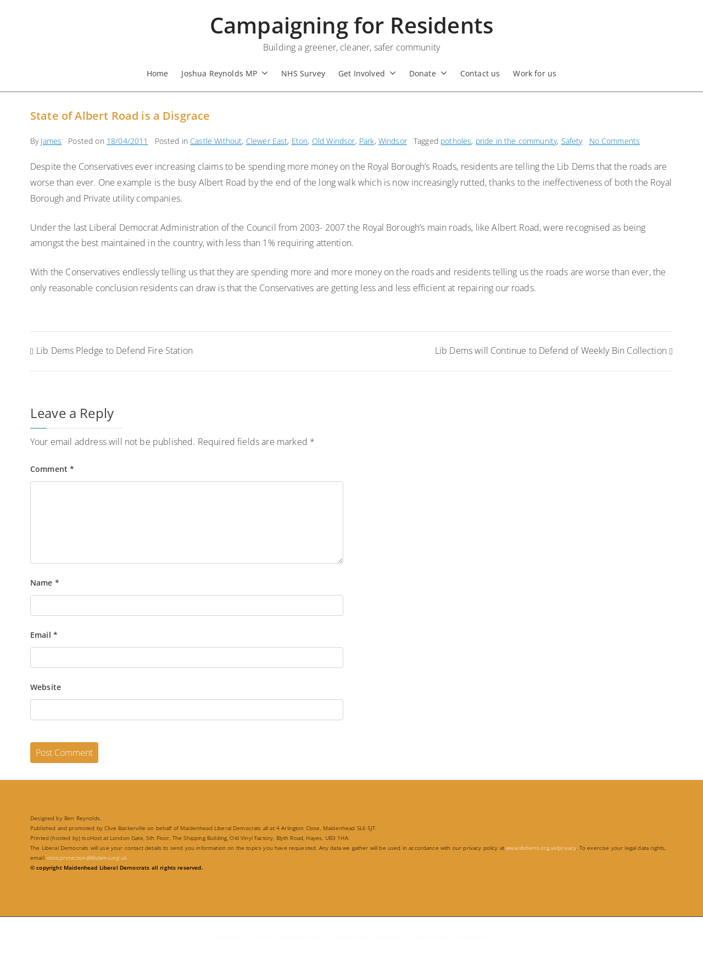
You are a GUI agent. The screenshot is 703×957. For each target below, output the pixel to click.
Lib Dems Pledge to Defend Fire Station (114, 350)
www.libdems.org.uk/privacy (541, 848)
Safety (572, 141)
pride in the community (516, 141)
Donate (428, 73)
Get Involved (367, 73)
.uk (87, 857)
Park (367, 141)
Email (44, 635)
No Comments (614, 141)
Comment (52, 469)
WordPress (471, 937)
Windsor (392, 141)
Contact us (480, 73)
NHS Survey (303, 73)
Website (45, 687)
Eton (300, 141)
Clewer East (267, 141)
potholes (455, 141)
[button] (262, 73)
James (51, 141)
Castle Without (216, 141)
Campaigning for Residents (351, 25)
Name (44, 582)
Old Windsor (333, 141)
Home (158, 73)
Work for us (534, 73)
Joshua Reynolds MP (224, 73)
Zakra (425, 937)
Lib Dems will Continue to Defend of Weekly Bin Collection (551, 350)
